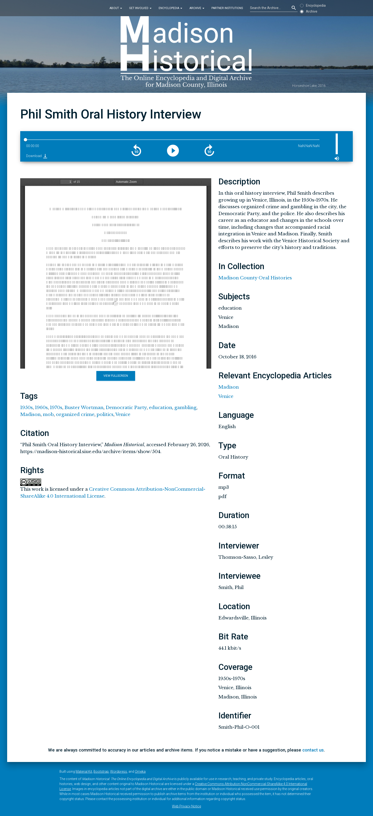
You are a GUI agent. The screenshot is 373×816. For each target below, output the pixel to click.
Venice (122, 414)
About (115, 8)
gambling (185, 407)
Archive (196, 8)
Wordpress (118, 771)
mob (48, 414)
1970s (56, 407)
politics (105, 414)
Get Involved (140, 8)
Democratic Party (126, 407)
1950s (26, 407)
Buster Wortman (83, 407)
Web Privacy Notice (186, 806)
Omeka (140, 771)
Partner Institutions (227, 8)
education (160, 407)
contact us (313, 750)
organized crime (75, 414)
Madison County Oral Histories (255, 278)
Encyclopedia (170, 8)
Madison (30, 414)
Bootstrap (101, 771)
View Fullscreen (115, 375)
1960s (41, 407)
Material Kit (84, 771)
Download (37, 156)
